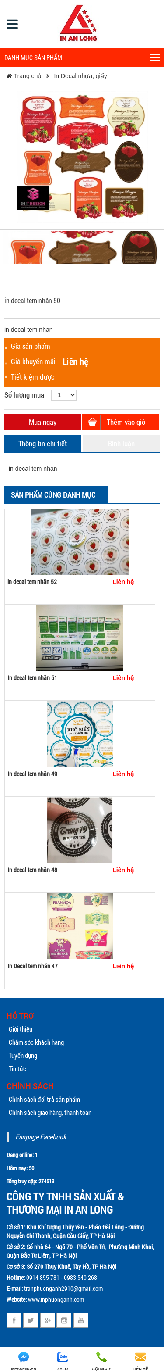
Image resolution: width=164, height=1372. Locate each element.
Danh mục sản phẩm (82, 57)
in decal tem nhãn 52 (32, 581)
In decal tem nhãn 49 (32, 774)
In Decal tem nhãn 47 (32, 966)
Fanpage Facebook (40, 1136)
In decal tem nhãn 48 (32, 870)
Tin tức (17, 1068)
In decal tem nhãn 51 (32, 677)
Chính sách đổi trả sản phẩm (44, 1099)
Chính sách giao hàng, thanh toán (50, 1112)
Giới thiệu (20, 1029)
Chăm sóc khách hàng (36, 1042)
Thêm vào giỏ (126, 422)
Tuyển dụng (23, 1055)
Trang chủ (24, 75)
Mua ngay (42, 422)
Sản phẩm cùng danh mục (53, 495)
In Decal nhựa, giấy (80, 75)
